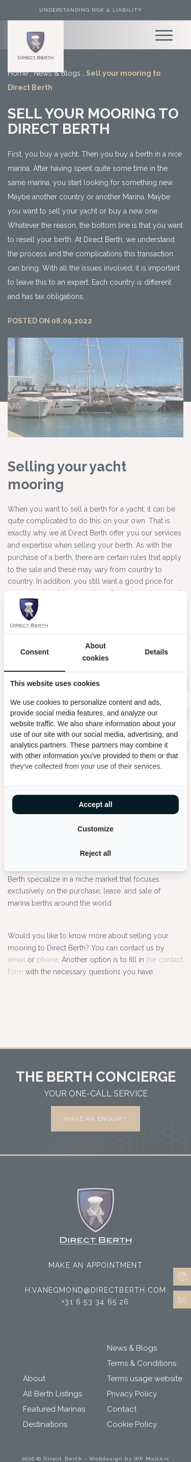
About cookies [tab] (95, 652)
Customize (95, 829)
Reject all (95, 853)
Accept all (95, 804)
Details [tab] (156, 652)
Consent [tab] (34, 652)
